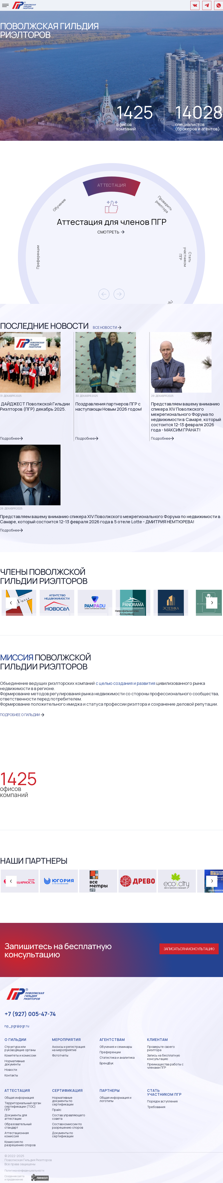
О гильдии (15, 1039)
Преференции (110, 1052)
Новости (11, 1069)
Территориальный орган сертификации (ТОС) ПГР (23, 1106)
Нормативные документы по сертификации (62, 1101)
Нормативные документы (15, 1062)
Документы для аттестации (16, 1116)
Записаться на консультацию (189, 948)
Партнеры (110, 1090)
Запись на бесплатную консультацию (163, 1057)
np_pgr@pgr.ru (17, 1026)
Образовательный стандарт (18, 1125)
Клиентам (157, 1039)
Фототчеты (60, 1055)
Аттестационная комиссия (17, 1134)
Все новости (105, 327)
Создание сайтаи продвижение (14, 1178)
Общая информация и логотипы (115, 1099)
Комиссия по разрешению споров (20, 1143)
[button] (11, 603)
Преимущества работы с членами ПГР (165, 1066)
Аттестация (17, 1090)
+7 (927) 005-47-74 (30, 1014)
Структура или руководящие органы (20, 1048)
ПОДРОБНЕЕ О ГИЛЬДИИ (20, 714)
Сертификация (67, 1090)
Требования (156, 1106)
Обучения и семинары (116, 1046)
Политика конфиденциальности (24, 1170)
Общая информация (19, 1097)
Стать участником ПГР (164, 1092)
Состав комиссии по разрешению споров (67, 1125)
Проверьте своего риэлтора (161, 1048)
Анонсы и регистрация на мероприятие (68, 1048)
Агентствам (112, 1039)
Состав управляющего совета (68, 1116)
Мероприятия (66, 1039)
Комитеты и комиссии (20, 1055)
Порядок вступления (162, 1101)
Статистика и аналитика (117, 1057)
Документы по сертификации (62, 1134)
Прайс (56, 1109)
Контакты (11, 1075)
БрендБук (106, 1063)
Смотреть (108, 232)
